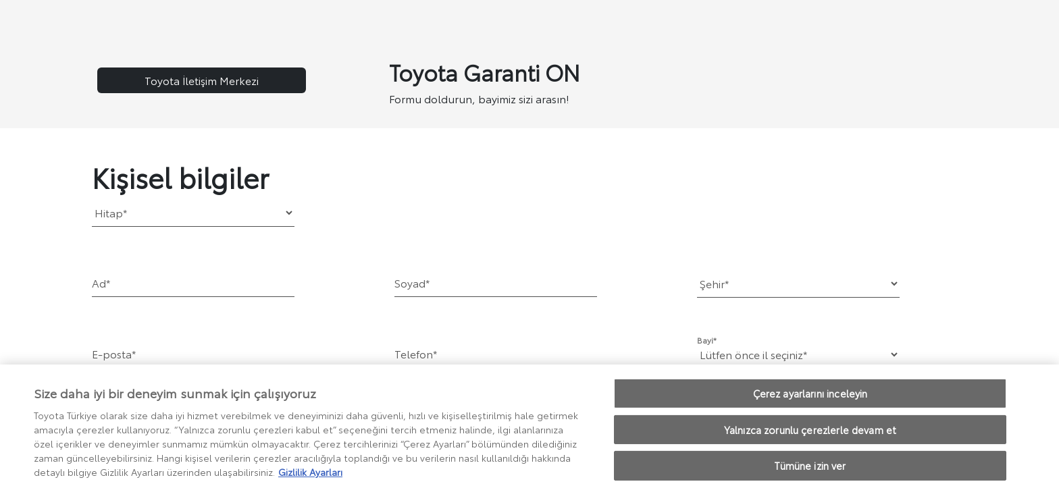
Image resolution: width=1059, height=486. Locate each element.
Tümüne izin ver (810, 469)
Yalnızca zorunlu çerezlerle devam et (810, 433)
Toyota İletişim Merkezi (202, 80)
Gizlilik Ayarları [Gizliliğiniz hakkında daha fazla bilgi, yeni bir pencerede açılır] (310, 475)
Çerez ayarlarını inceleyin (810, 396)
